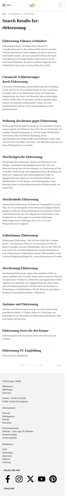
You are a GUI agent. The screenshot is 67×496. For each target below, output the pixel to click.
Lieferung (6, 462)
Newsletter (7, 423)
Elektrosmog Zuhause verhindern (24, 41)
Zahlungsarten (8, 416)
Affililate (6, 431)
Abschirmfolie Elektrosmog (20, 199)
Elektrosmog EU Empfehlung (21, 350)
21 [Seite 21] (40, 365)
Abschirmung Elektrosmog (20, 268)
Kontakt (5, 419)
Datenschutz (7, 453)
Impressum (7, 456)
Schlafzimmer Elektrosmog (20, 235)
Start (4, 14)
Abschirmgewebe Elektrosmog (22, 157)
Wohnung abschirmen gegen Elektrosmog (29, 121)
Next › (59, 365)
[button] (59, 5)
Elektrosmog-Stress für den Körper (25, 330)
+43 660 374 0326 (18, 398)
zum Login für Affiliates (22, 431)
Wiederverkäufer (9, 438)
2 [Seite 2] (26, 365)
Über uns (6, 413)
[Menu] (7, 5)
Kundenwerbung (9, 434)
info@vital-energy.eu (19, 401)
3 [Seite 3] (30, 365)
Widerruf (6, 459)
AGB (4, 449)
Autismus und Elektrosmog (20, 304)
